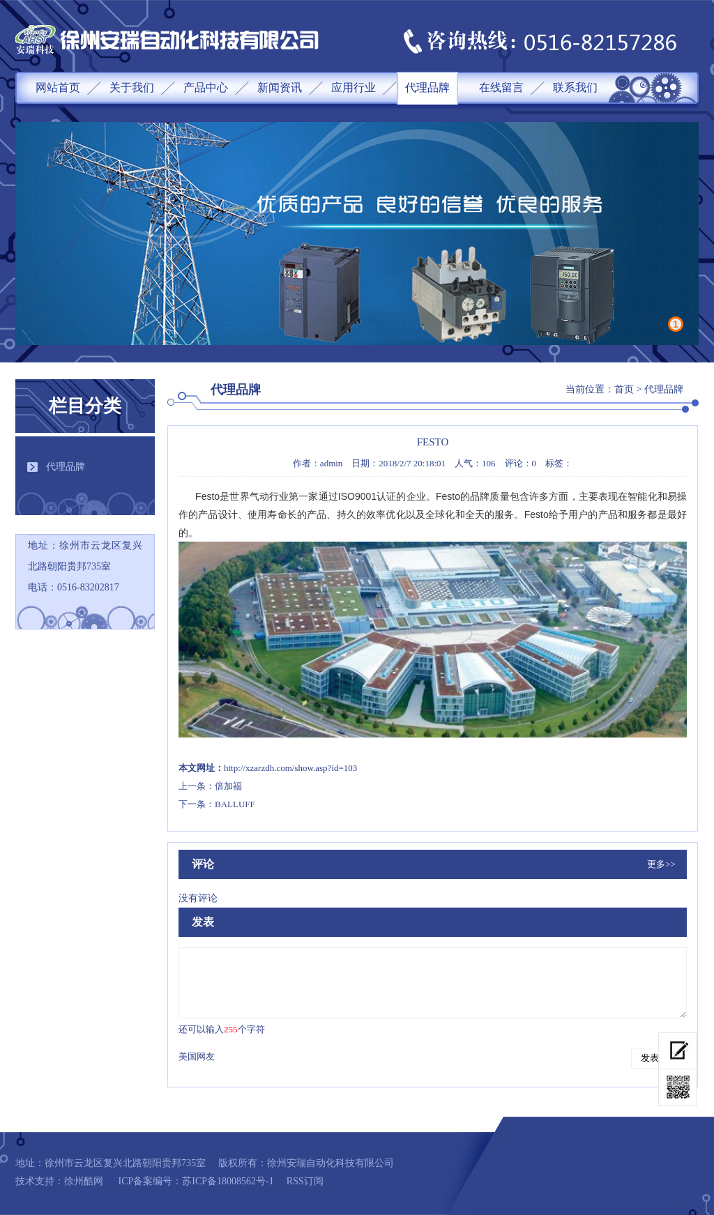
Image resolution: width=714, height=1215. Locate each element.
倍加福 (228, 786)
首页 (624, 389)
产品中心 (205, 87)
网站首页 (58, 87)
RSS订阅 (305, 1181)
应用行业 (353, 87)
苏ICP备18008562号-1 (227, 1181)
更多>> (661, 864)
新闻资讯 (279, 87)
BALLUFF (235, 804)
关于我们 (131, 87)
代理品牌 (427, 87)
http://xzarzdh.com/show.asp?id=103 (290, 768)
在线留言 (501, 87)
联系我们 (575, 87)
